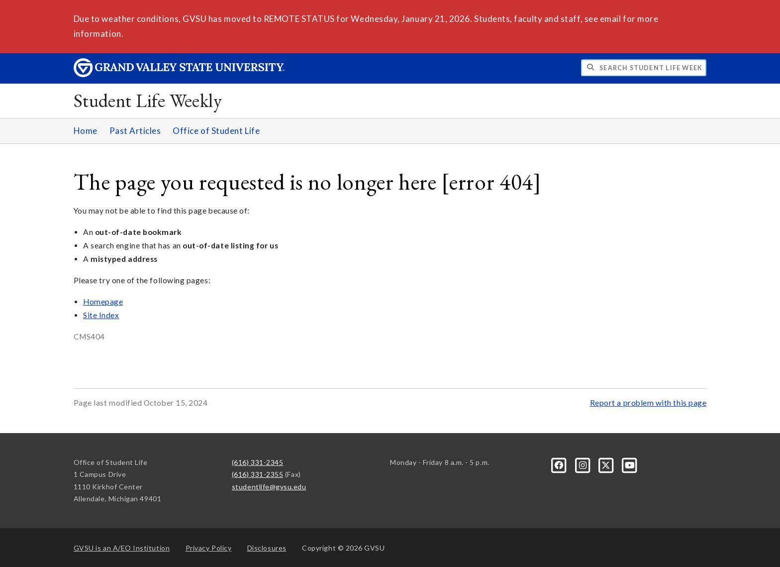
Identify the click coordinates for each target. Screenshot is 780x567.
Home (86, 130)
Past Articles (135, 130)
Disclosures (267, 548)
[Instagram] (583, 464)
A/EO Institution (122, 548)
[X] (607, 464)
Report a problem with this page (648, 402)
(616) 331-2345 (258, 462)
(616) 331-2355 (258, 474)
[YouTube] (630, 464)
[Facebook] (560, 464)
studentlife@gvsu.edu (269, 486)
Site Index (101, 315)
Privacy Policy (209, 548)
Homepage (103, 301)
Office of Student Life (216, 130)
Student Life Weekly (148, 100)
